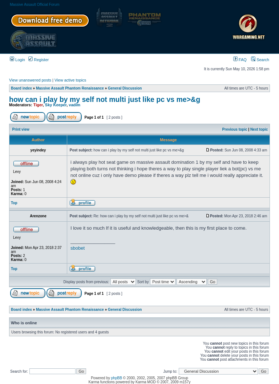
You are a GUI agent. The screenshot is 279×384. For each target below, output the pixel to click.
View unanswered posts (30, 80)
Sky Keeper (55, 105)
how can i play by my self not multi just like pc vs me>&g (104, 99)
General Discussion (125, 88)
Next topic (259, 129)
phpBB (116, 378)
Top (14, 203)
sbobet (77, 248)
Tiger (38, 105)
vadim (74, 105)
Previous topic (234, 129)
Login (17, 60)
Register (38, 60)
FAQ (240, 60)
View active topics (70, 80)
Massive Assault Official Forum (35, 5)
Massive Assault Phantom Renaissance (70, 88)
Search (260, 60)
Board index (21, 88)
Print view (20, 129)
